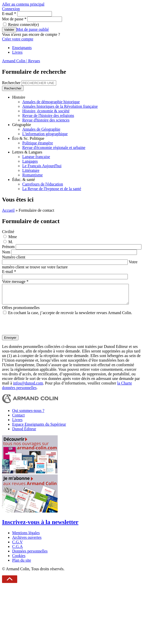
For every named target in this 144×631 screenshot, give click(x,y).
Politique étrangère (37, 143)
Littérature (30, 170)
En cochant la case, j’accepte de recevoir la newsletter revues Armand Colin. (70, 316)
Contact (18, 419)
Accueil (8, 210)
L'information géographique (45, 134)
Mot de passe (14, 19)
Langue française (36, 157)
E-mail (9, 13)
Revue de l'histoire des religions (48, 115)
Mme (12, 237)
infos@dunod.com (28, 387)
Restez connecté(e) (23, 24)
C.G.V (17, 546)
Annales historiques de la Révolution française (60, 106)
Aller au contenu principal (23, 4)
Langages (30, 161)
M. (10, 242)
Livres (17, 52)
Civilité (8, 231)
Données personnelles (30, 555)
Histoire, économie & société (46, 111)
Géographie (21, 124)
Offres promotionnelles (21, 311)
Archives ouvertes (27, 541)
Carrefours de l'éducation (42, 184)
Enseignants (22, 47)
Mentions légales (26, 536)
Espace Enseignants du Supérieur (39, 428)
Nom (6, 252)
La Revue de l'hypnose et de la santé (51, 189)
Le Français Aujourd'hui (41, 166)
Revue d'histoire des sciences (45, 120)
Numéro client (13, 257)
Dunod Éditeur (24, 432)
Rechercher (12, 83)
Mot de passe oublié (32, 29)
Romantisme (32, 175)
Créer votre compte (17, 39)
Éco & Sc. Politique (28, 138)
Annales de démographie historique (51, 102)
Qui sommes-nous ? (28, 414)
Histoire (18, 97)
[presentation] (40, 329)
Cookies (18, 559)
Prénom (9, 246)
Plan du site (21, 564)
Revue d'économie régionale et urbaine (53, 147)
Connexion (11, 9)
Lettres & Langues (27, 152)
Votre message (15, 281)
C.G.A (17, 550)
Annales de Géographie (41, 129)
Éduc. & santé (23, 179)
